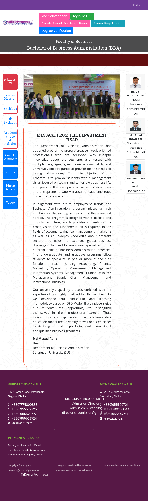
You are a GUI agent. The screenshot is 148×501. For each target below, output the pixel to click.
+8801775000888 (23, 404)
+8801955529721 (114, 404)
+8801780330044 (114, 409)
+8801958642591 (114, 414)
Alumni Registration (107, 23)
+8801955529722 (22, 414)
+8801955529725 (22, 409)
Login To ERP (82, 16)
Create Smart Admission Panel (64, 23)
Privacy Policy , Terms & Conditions (122, 465)
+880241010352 (22, 423)
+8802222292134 (114, 418)
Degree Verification (56, 31)
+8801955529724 (22, 418)
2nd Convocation (54, 16)
